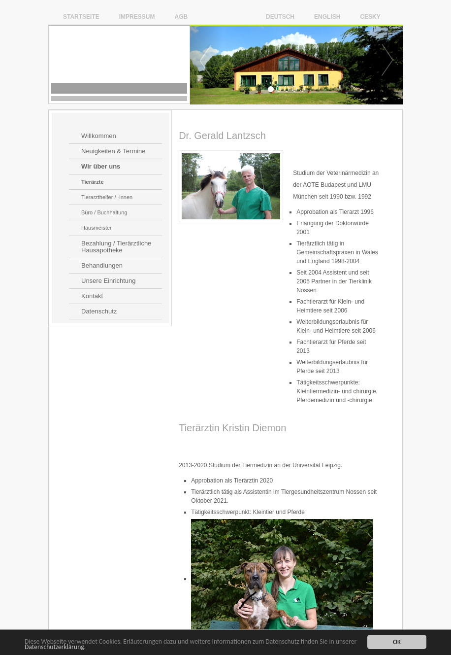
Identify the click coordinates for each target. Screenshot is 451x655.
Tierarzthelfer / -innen (106, 197)
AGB (181, 16)
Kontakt (92, 296)
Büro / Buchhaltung (104, 212)
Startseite (81, 16)
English (327, 16)
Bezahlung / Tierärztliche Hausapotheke (116, 247)
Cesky (370, 16)
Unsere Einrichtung (108, 280)
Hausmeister (96, 228)
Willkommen (98, 136)
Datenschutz (99, 311)
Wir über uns (100, 166)
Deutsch (280, 16)
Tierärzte (92, 182)
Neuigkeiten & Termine (113, 151)
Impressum (137, 16)
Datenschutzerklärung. (55, 647)
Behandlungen (102, 265)
